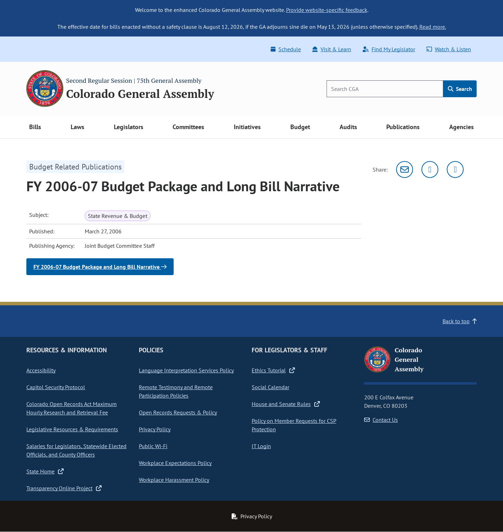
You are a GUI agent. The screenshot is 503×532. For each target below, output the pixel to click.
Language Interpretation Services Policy (186, 370)
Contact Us (381, 419)
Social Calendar (270, 387)
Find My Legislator (388, 49)
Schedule (286, 49)
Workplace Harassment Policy (174, 479)
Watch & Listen (448, 49)
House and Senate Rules (286, 403)
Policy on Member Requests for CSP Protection (294, 425)
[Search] (385, 88)
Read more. (432, 26)
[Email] (404, 169)
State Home (45, 471)
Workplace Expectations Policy (175, 462)
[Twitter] (429, 169)
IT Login (261, 446)
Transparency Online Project (64, 488)
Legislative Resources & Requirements (72, 429)
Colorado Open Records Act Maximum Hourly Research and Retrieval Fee (71, 408)
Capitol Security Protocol (55, 387)
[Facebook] (455, 169)
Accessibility (41, 370)
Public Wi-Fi (153, 446)
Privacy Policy (154, 429)
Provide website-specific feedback (326, 9)
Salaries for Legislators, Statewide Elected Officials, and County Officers (76, 450)
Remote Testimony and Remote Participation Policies (176, 391)
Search (460, 88)
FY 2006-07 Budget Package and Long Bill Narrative (100, 266)
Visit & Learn (331, 49)
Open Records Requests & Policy (178, 412)
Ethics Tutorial (273, 370)
